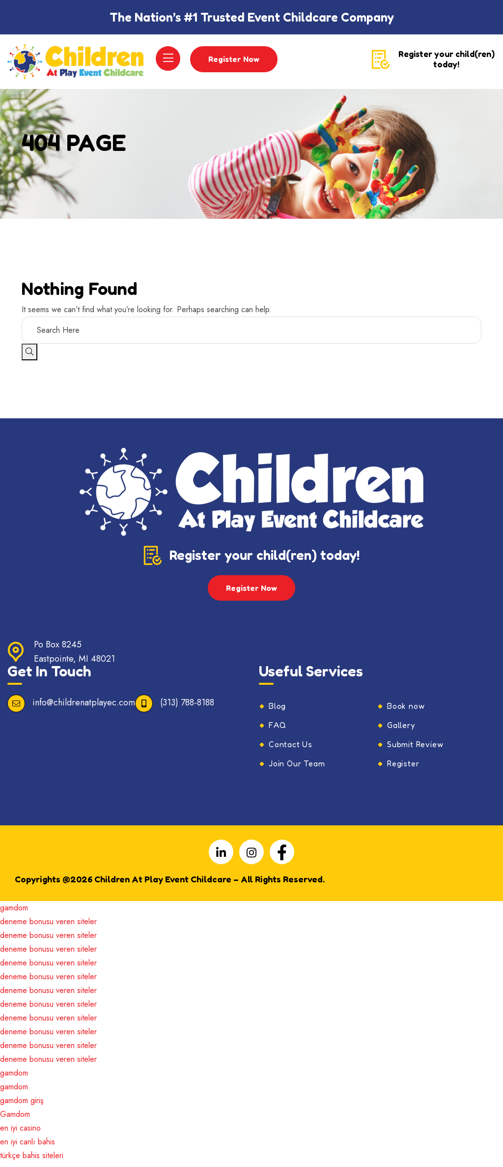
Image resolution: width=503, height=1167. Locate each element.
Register (403, 768)
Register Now (235, 61)
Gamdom (15, 1118)
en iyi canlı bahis (27, 1146)
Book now (405, 710)
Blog (277, 710)
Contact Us (290, 749)
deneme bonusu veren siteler (48, 926)
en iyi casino (20, 1132)
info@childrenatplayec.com (83, 706)
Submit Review (415, 749)
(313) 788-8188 (187, 706)
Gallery (401, 729)
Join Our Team (297, 768)
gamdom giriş (21, 1104)
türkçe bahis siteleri (31, 1160)
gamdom (14, 912)
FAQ (277, 729)
